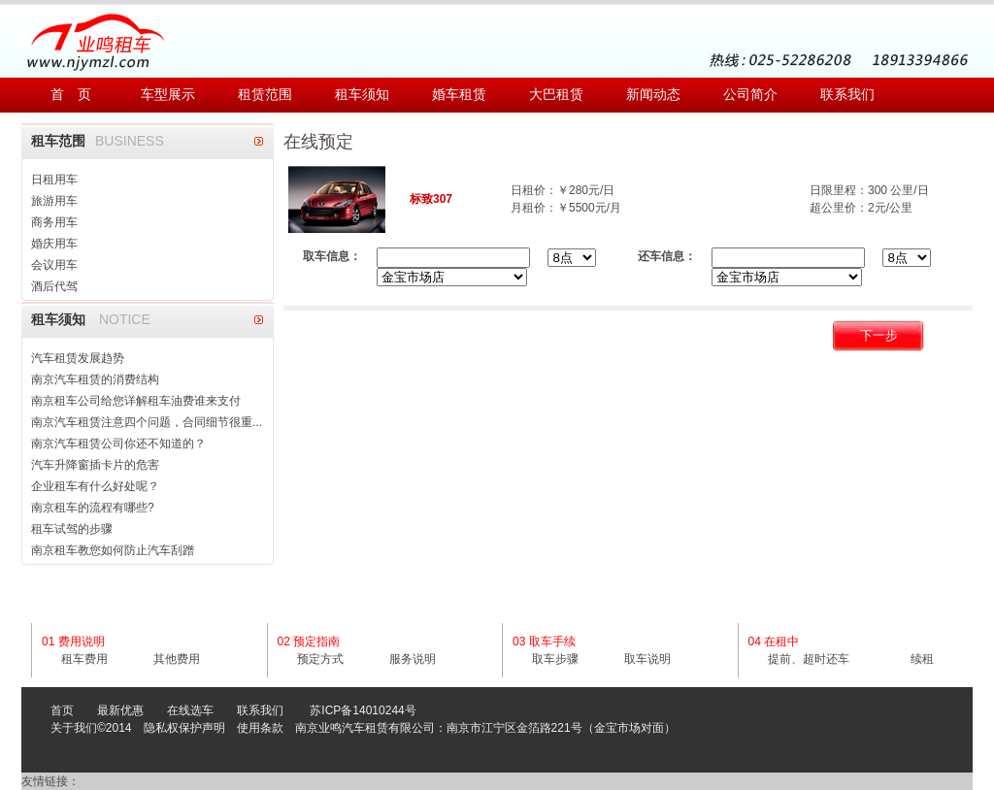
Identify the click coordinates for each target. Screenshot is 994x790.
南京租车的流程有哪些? (92, 507)
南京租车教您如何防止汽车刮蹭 (112, 550)
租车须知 (362, 94)
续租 (922, 659)
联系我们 (847, 94)
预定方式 (320, 659)
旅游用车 (54, 201)
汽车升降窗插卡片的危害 (95, 465)
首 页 (70, 94)
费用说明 (81, 641)
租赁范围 (265, 94)
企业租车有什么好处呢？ (95, 486)
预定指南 (316, 641)
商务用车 (54, 222)
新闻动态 (653, 94)
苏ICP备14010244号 (362, 710)
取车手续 (552, 641)
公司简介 (750, 94)
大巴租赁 (556, 94)
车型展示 (168, 94)
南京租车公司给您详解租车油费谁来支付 (136, 401)
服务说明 (412, 659)
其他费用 (176, 659)
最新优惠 (120, 710)
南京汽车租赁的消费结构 (95, 379)
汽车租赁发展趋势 (77, 358)
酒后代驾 (54, 286)
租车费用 (84, 659)
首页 (62, 710)
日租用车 (54, 179)
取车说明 (647, 659)
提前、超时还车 (808, 659)
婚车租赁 (459, 94)
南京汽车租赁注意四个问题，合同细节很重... (146, 422)
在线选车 (190, 710)
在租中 (781, 641)
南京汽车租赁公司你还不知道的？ (118, 443)
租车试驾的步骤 (72, 529)
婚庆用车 (54, 243)
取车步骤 (555, 659)
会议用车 (54, 265)
